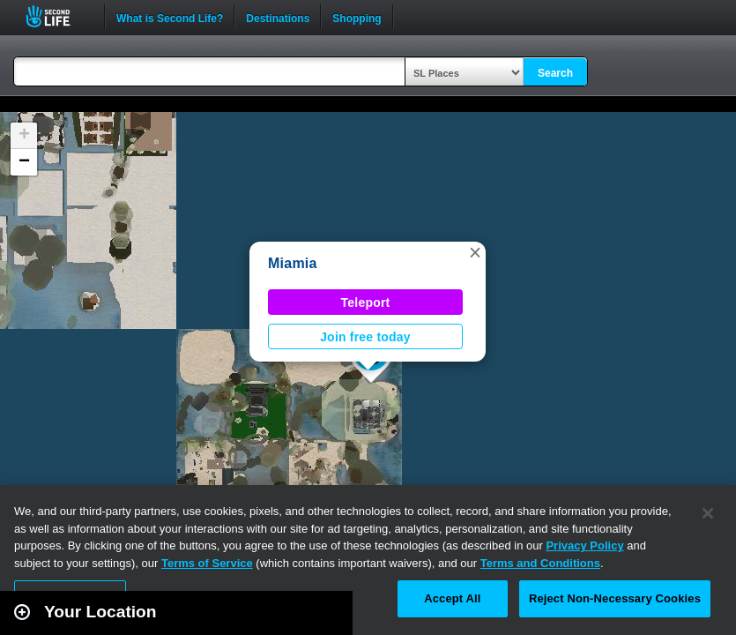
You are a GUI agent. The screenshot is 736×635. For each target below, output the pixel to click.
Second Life (58, 16)
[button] (475, 252)
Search (555, 73)
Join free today (365, 337)
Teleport (365, 302)
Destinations (277, 16)
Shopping (356, 16)
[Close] (707, 513)
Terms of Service (207, 563)
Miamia (292, 263)
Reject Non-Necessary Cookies (615, 598)
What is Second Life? (169, 16)
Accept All (452, 598)
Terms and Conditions (540, 563)
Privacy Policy (584, 545)
